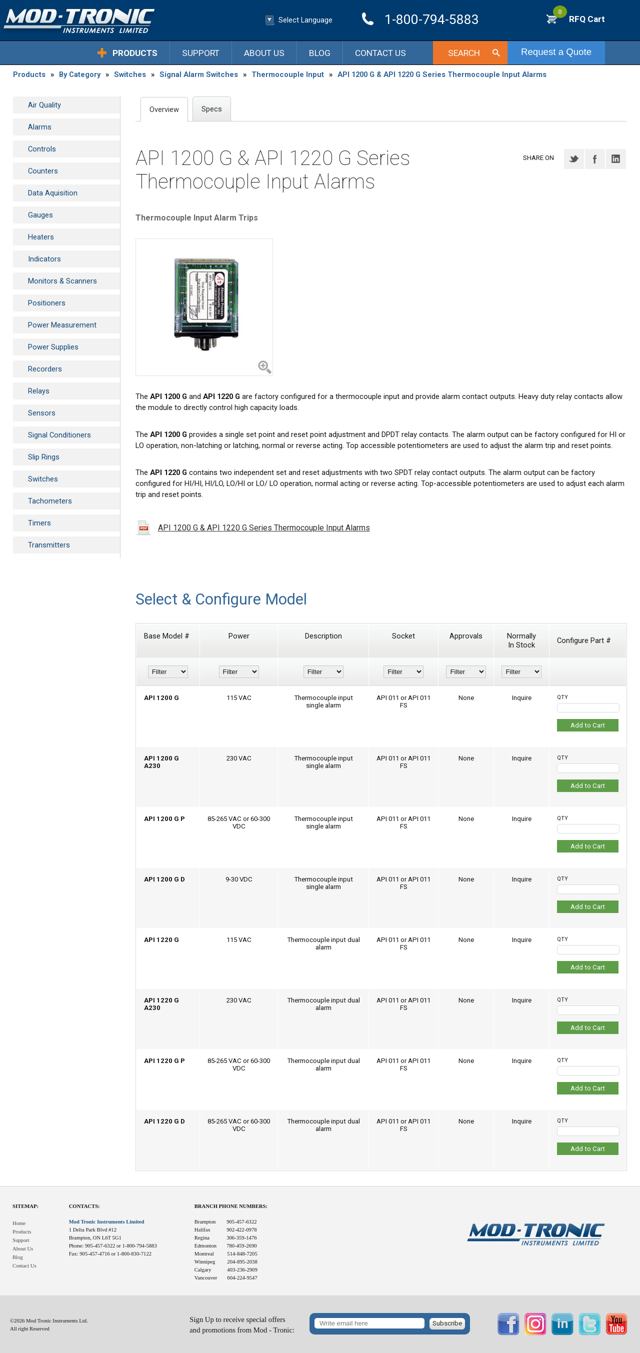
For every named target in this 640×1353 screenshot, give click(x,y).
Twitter (574, 159)
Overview (164, 109)
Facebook (595, 159)
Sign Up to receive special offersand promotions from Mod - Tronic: (242, 1325)
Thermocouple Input (288, 74)
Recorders (45, 369)
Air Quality (44, 105)
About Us (264, 53)
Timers (39, 523)
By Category (79, 74)
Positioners (47, 303)
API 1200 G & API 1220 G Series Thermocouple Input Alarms (442, 74)
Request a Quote (556, 51)
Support (201, 53)
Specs (212, 109)
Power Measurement (62, 325)
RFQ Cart (579, 19)
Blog (319, 53)
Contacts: (84, 1206)
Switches (130, 74)
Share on (538, 158)
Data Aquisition (53, 193)
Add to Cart (587, 725)
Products (135, 53)
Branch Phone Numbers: (231, 1206)
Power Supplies (53, 347)
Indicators (44, 259)
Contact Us (380, 53)
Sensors (42, 413)
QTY (562, 697)
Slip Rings (44, 457)
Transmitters (49, 545)
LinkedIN (616, 159)
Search (464, 53)
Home (19, 1223)
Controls (42, 149)
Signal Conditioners (59, 435)
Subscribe (447, 1323)
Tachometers (50, 501)
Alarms (40, 127)
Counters (43, 171)
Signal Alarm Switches (199, 74)
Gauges (40, 215)
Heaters (41, 237)
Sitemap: (25, 1206)
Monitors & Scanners (62, 281)
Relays (39, 391)
